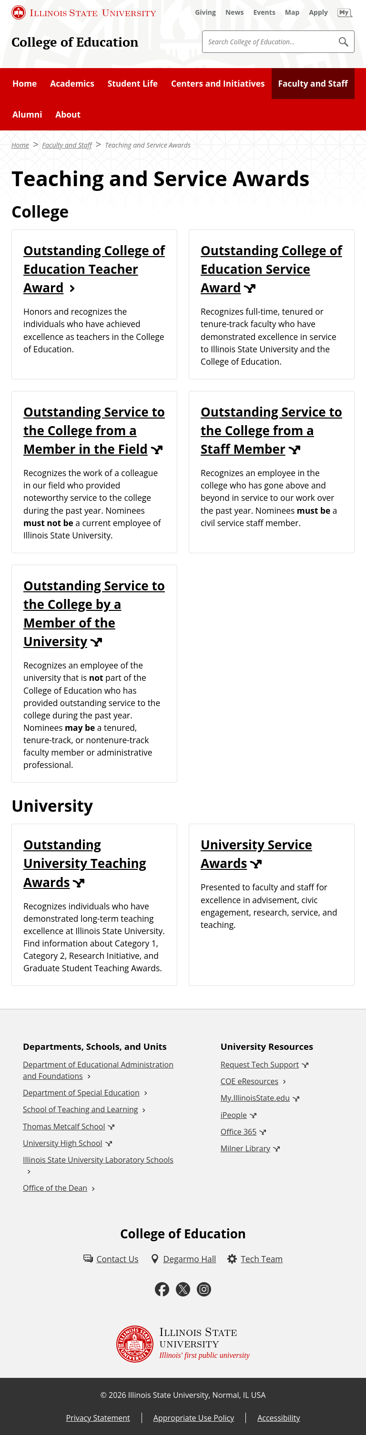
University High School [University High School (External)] (62, 1143)
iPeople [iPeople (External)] (234, 1115)
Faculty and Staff (312, 83)
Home (24, 83)
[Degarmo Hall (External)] (183, 1259)
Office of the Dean (55, 1188)
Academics (72, 83)
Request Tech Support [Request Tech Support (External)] (260, 1064)
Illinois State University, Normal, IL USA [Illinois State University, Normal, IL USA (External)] (197, 1395)
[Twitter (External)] (183, 1289)
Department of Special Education (81, 1092)
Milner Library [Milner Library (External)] (245, 1148)
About (68, 114)
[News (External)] (235, 12)
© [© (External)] (104, 1395)
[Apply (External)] (318, 12)
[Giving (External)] (205, 12)
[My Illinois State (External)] (345, 12)
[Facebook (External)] (162, 1289)
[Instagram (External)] (203, 1289)
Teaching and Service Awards (148, 144)
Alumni (27, 114)
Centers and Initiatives (218, 83)
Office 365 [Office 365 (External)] (239, 1131)
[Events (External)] (264, 12)
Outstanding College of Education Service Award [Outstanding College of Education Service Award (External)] (271, 269)
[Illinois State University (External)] (83, 12)
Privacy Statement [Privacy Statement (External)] (98, 1418)
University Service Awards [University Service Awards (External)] (256, 854)
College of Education (74, 41)
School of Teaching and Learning (80, 1109)
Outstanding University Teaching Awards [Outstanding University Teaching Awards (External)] (84, 863)
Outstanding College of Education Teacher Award (94, 269)
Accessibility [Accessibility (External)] (278, 1418)
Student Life (133, 83)
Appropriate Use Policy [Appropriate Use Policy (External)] (193, 1418)
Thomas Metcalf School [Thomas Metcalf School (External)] (64, 1126)
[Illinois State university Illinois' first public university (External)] (183, 1344)
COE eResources (249, 1081)
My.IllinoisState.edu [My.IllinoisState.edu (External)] (255, 1098)
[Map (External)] (292, 12)
